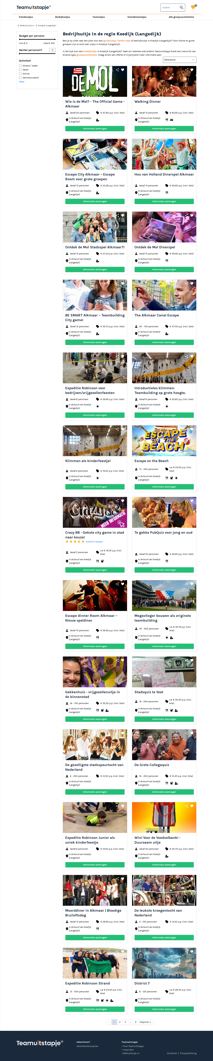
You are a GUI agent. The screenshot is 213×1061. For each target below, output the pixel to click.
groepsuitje (109, 40)
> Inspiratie (127, 1049)
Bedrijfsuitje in (25, 26)
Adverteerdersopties (87, 1046)
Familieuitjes (26, 17)
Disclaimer (172, 1053)
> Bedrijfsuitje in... (130, 1053)
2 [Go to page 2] (119, 1022)
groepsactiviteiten (86, 54)
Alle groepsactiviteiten (181, 17)
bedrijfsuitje (90, 51)
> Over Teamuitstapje (132, 1046)
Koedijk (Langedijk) (45, 26)
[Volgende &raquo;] (145, 1022)
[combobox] (169, 7)
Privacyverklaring (188, 1053)
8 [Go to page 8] (135, 1022)
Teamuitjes (98, 17)
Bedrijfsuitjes (62, 17)
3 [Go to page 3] (125, 1022)
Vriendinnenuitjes (136, 17)
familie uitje (123, 40)
